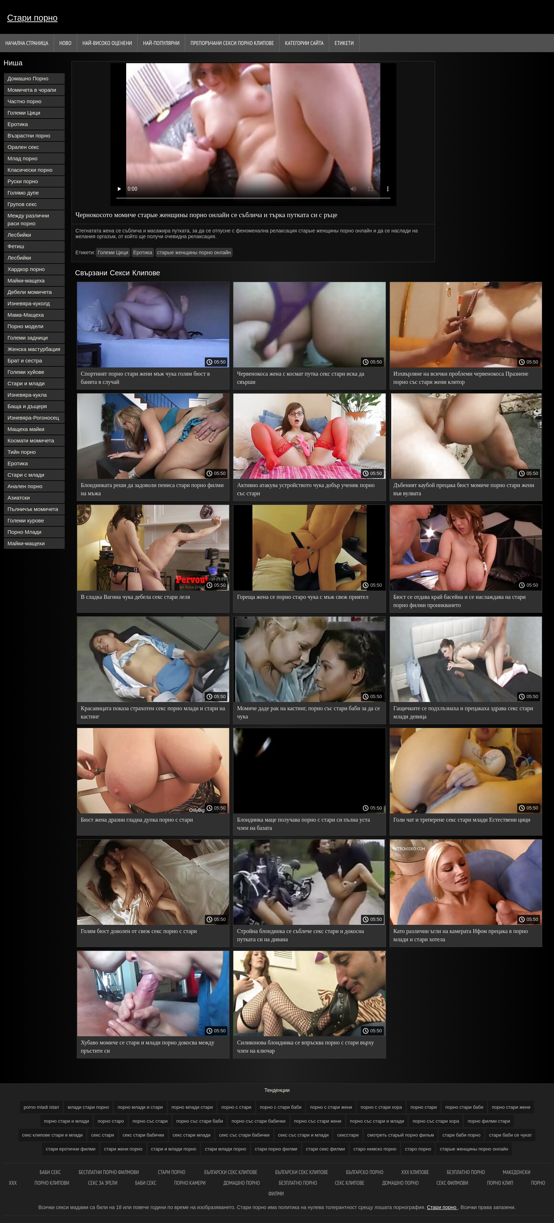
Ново (65, 42)
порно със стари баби (199, 1121)
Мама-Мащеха (26, 315)
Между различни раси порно (28, 219)
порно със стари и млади (377, 1121)
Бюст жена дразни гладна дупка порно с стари (137, 820)
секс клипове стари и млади (52, 1135)
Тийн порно (22, 452)
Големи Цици (24, 113)
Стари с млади (26, 475)
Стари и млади (26, 383)
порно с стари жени (331, 1107)
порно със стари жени (317, 1121)
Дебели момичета (30, 292)
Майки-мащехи (26, 543)
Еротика (18, 124)
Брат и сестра (25, 360)
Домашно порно (242, 1182)
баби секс (50, 1172)
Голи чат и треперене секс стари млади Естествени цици (462, 820)
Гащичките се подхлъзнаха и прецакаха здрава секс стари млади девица (463, 712)
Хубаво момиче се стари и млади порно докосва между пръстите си (147, 1046)
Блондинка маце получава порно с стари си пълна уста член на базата (303, 824)
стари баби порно (461, 1135)
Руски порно (23, 181)
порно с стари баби (280, 1107)
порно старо (111, 1121)
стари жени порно (123, 1149)
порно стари (423, 1107)
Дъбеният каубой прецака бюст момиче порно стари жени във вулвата (464, 489)
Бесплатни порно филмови (109, 1172)
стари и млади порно (174, 1149)
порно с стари (236, 1107)
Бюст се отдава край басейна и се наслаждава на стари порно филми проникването (460, 601)
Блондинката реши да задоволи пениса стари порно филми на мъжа (152, 489)
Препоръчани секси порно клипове (232, 42)
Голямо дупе (23, 193)
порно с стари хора (381, 1107)
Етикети (344, 42)
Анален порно (25, 486)
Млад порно (23, 158)
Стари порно (32, 17)
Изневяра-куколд (29, 303)
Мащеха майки (26, 429)
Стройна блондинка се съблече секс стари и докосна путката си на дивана (300, 935)
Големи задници (28, 338)
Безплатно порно (298, 1182)
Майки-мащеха (26, 280)
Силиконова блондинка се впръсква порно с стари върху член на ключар (305, 1046)
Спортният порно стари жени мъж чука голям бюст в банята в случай (145, 378)
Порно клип (500, 1182)
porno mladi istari (41, 1107)
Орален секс (23, 147)
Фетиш (16, 246)
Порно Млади (24, 532)
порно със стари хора (435, 1121)
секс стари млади (192, 1135)
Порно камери (190, 1182)
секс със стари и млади (303, 1135)
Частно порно (24, 101)
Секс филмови (452, 1182)
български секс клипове (301, 1172)
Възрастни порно (29, 135)
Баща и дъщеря (27, 406)
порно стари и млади (66, 1121)
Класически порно (30, 170)
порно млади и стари (140, 1107)
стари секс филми (325, 1149)
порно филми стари (489, 1121)
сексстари (347, 1135)
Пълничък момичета (33, 509)
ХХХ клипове (415, 1172)
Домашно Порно (28, 78)
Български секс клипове (230, 1172)
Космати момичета (31, 440)
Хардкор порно (26, 269)
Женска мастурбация (34, 349)
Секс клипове (350, 1182)
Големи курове (26, 520)
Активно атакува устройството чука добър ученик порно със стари (306, 489)
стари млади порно (225, 1149)
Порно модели (25, 326)
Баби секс (145, 1182)
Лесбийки (19, 235)
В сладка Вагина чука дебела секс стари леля (135, 597)
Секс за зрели (103, 1182)
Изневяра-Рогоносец (33, 418)
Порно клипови (52, 1182)
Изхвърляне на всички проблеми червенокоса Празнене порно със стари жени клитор (461, 378)
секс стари (102, 1135)
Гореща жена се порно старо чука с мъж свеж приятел (302, 597)
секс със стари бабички (244, 1135)
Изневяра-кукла (27, 395)
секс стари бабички (143, 1135)
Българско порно (365, 1172)
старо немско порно (374, 1149)
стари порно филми (276, 1149)
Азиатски (19, 498)
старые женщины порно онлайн (194, 252)
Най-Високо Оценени (107, 42)
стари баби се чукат (510, 1135)
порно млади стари (192, 1107)
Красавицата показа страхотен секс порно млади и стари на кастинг (153, 712)
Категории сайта (304, 42)
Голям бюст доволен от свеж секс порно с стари (139, 931)
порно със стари (150, 1121)
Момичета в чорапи (32, 90)
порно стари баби (464, 1107)
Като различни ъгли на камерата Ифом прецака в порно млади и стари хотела (461, 935)
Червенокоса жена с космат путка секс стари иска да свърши (300, 378)
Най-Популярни (161, 42)
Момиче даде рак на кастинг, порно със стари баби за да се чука (308, 712)
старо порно (418, 1149)
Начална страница (26, 42)
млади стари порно (88, 1107)
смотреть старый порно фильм (400, 1135)
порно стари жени (511, 1107)
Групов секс (22, 204)
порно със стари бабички (259, 1121)
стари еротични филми (70, 1149)
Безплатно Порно (466, 1172)
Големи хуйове (26, 372)
